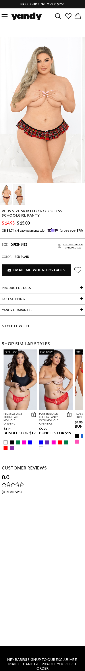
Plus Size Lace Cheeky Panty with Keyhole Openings (48, 418)
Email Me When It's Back (36, 270)
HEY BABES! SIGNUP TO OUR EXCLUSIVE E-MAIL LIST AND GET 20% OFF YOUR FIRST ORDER (42, 663)
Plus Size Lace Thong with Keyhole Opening (13, 418)
